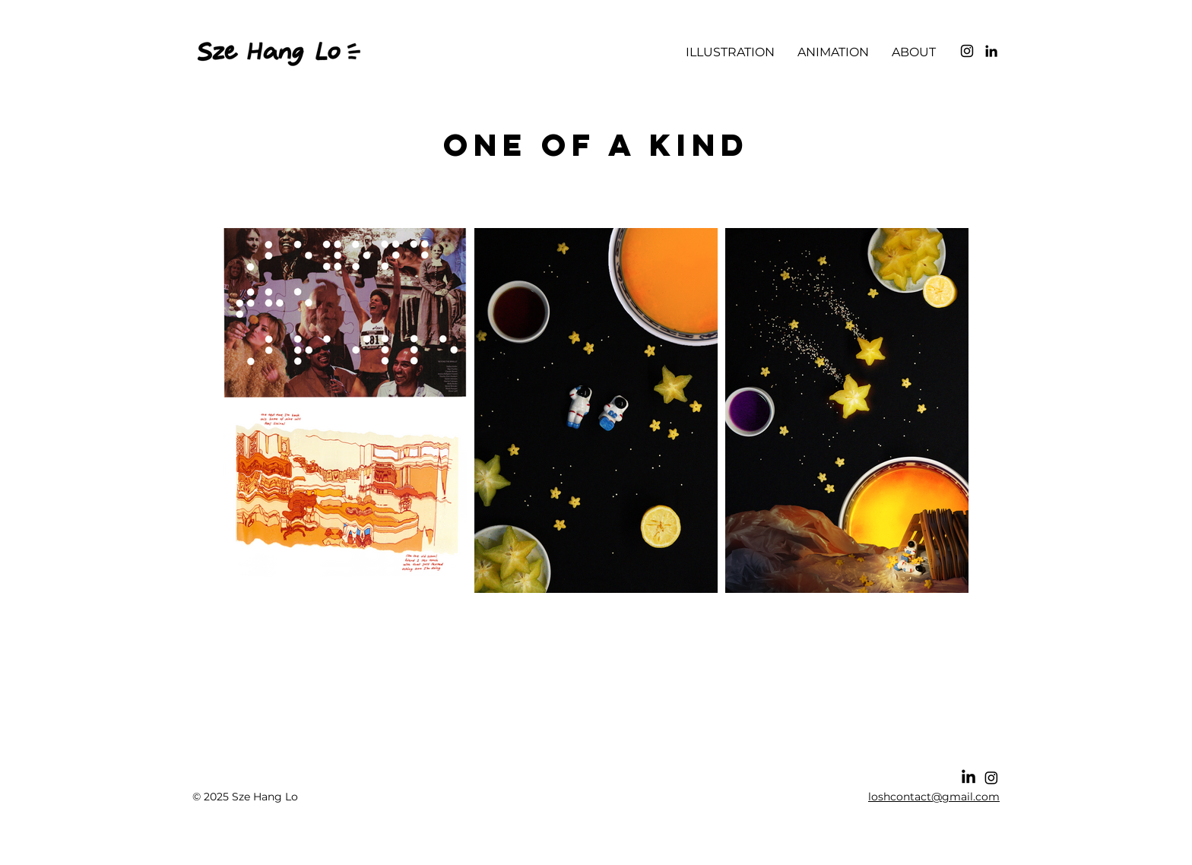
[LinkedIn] (991, 51)
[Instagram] (967, 51)
